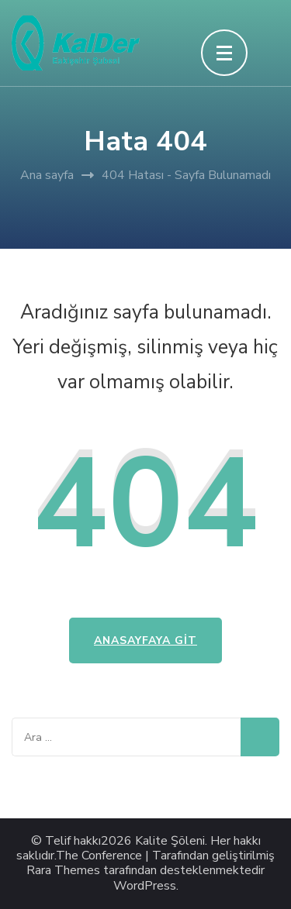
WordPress (144, 886)
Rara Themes (63, 870)
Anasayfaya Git (145, 640)
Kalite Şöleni (170, 841)
